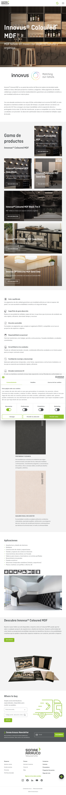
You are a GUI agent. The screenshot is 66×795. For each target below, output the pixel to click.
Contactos (45, 761)
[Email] (46, 735)
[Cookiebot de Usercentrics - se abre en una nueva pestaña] (56, 377)
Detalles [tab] (33, 382)
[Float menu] (61, 776)
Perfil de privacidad (9, 773)
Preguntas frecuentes (49, 770)
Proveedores (46, 767)
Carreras (45, 764)
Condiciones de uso (27, 788)
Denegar (12, 416)
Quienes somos (8, 764)
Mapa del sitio (46, 773)
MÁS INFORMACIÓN (43, 151)
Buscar (8, 720)
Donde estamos (8, 767)
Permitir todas (54, 416)
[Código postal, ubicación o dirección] (14, 715)
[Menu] (63, 3)
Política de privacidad (37, 788)
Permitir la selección (33, 416)
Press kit (25, 767)
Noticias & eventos (28, 764)
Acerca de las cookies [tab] (54, 382)
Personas (6, 770)
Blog (24, 770)
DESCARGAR (9, 640)
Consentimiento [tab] (11, 382)
